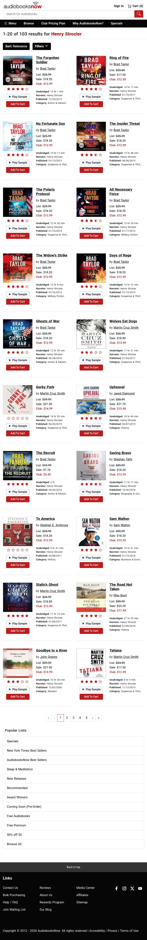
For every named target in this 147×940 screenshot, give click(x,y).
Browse (29, 23)
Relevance (16, 46)
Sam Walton (122, 525)
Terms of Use (129, 931)
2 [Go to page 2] (67, 718)
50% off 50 (14, 835)
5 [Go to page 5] (86, 718)
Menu (10, 23)
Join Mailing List (14, 909)
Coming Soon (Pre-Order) (24, 806)
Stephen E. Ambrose (54, 525)
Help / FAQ (10, 902)
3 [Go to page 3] (73, 718)
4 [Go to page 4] (80, 718)
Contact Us (10, 888)
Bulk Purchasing (14, 895)
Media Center (85, 888)
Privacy (113, 931)
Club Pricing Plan (53, 23)
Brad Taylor (48, 68)
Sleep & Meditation (20, 769)
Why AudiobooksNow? (88, 23)
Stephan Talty (123, 459)
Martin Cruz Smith (126, 327)
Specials (116, 23)
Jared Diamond (124, 393)
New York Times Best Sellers (27, 750)
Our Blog (45, 909)
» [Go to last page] (98, 718)
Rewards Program (52, 902)
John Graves (48, 657)
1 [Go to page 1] (60, 718)
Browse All (14, 844)
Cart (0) (135, 6)
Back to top (73, 867)
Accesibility (97, 931)
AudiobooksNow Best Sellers (27, 760)
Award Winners (17, 797)
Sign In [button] (118, 6)
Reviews (45, 888)
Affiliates (82, 895)
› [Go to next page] (92, 718)
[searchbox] (69, 14)
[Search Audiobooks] (138, 14)
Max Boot (120, 595)
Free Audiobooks (18, 816)
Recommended (17, 788)
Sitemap (82, 902)
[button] (12, 23)
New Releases (16, 778)
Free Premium (16, 825)
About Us (46, 895)
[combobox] (73, 14)
